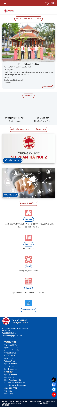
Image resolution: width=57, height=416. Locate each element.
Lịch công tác (9, 358)
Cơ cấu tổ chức (10, 353)
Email (28, 266)
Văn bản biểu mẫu (28, 310)
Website (28, 288)
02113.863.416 (10, 333)
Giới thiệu (8, 391)
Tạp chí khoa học (11, 366)
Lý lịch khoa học (10, 369)
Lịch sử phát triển (11, 348)
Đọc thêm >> (48, 87)
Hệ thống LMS (9, 377)
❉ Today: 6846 (18, 402)
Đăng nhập (47, 3)
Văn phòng (28, 219)
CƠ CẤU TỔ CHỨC (10, 195)
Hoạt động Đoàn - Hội (12, 380)
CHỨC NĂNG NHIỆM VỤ (13, 160)
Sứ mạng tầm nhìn (11, 350)
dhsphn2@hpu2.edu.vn (13, 336)
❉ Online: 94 (7, 402)
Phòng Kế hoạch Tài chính (28, 64)
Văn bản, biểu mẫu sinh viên (15, 385)
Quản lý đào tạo (10, 364)
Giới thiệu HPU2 (10, 345)
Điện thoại (28, 244)
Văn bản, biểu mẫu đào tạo (14, 383)
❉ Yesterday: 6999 (14, 402)
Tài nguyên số (9, 361)
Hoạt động (8, 394)
